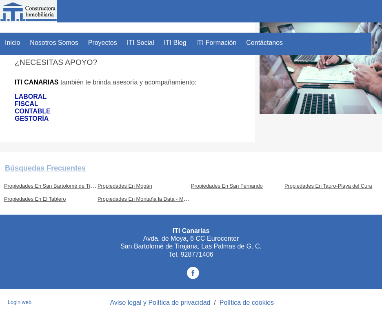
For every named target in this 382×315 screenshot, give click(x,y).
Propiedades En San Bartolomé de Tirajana (54, 186)
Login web (19, 302)
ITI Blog (175, 42)
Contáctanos (264, 42)
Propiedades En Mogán (125, 186)
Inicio (12, 42)
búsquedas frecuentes (45, 168)
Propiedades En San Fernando (227, 186)
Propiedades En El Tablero (35, 199)
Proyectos (102, 42)
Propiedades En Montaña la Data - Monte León (152, 199)
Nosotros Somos (54, 42)
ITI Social (140, 42)
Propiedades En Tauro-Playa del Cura (328, 186)
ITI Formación (216, 42)
